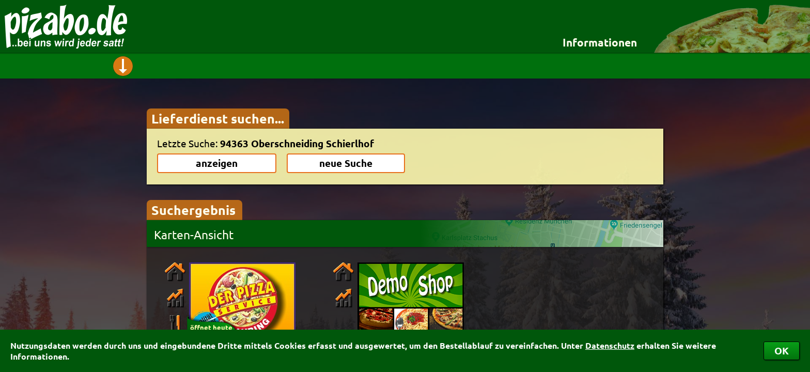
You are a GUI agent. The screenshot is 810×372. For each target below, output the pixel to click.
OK (781, 350)
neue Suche (345, 163)
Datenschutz (609, 345)
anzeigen (217, 163)
